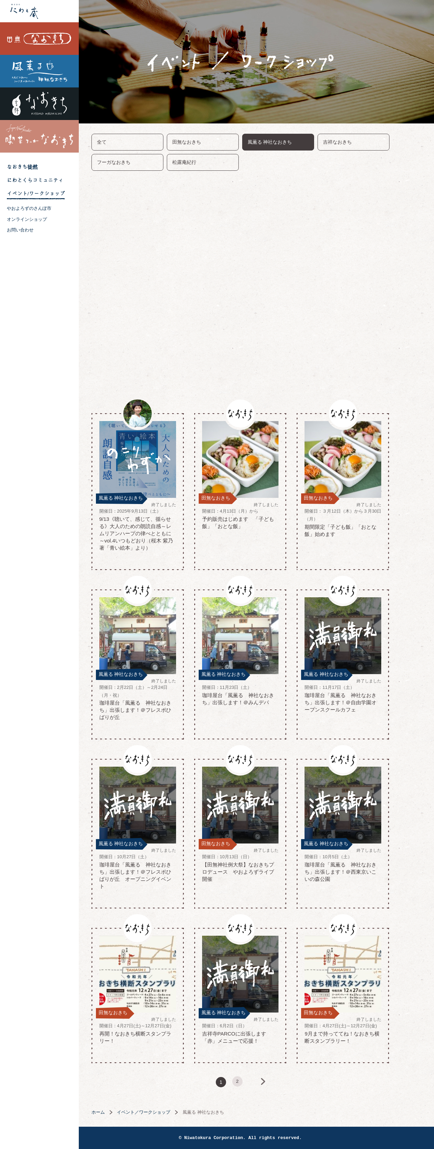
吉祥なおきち (39, 103)
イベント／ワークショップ (159, 1112)
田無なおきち (39, 38)
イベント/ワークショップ (36, 193)
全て (118, 142)
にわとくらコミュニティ (35, 180)
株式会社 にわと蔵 (39, 11)
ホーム (114, 1112)
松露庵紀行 (200, 162)
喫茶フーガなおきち (39, 136)
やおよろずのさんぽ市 (29, 208)
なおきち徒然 (22, 167)
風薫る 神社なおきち (39, 71)
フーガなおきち (130, 162)
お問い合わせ (20, 229)
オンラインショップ (27, 219)
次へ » (284, 1082)
